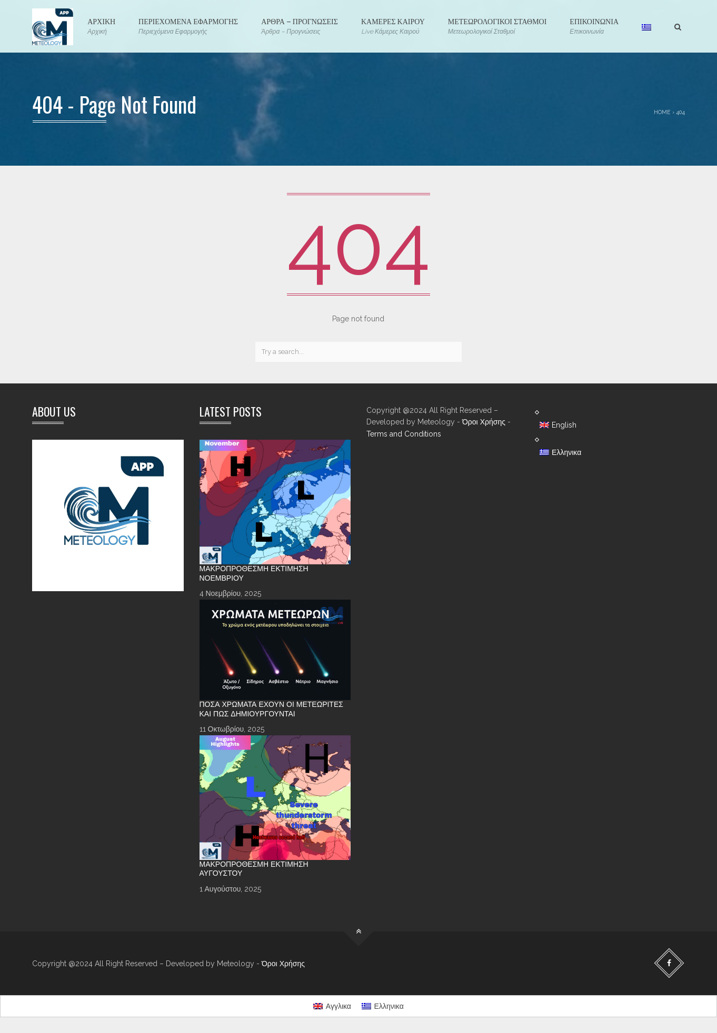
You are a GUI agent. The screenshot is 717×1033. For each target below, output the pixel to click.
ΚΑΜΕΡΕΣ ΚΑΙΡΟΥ (393, 26)
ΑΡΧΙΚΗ (101, 26)
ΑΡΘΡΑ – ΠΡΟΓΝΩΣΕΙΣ (299, 26)
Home (662, 112)
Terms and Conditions (403, 434)
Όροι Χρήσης (483, 422)
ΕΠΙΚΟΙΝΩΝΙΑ (594, 26)
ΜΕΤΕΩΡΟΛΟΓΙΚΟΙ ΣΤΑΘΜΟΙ (497, 26)
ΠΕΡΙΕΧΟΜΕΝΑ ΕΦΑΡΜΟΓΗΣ (188, 26)
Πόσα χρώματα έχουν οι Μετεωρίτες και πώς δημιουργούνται (271, 709)
